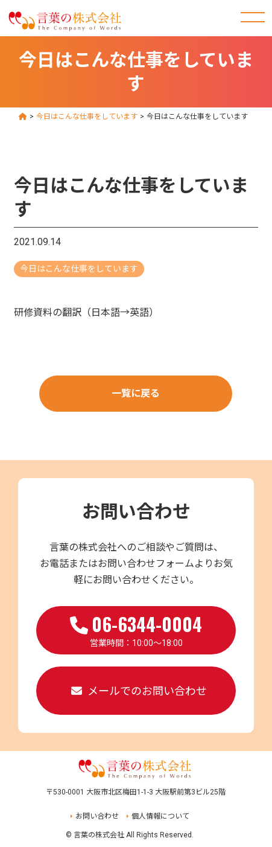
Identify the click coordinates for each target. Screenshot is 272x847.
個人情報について (160, 816)
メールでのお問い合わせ (147, 691)
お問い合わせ (97, 816)
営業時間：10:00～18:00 (136, 629)
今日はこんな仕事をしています (79, 268)
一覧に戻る (136, 393)
